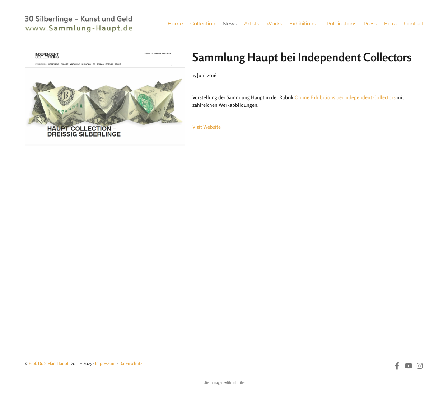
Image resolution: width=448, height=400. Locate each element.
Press (370, 23)
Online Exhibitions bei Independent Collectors (345, 97)
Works (274, 23)
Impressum (105, 363)
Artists (251, 23)
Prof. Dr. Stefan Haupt (49, 363)
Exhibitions (304, 23)
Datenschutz (130, 363)
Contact (413, 23)
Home (175, 23)
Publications (341, 23)
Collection (202, 23)
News (230, 23)
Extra (390, 23)
